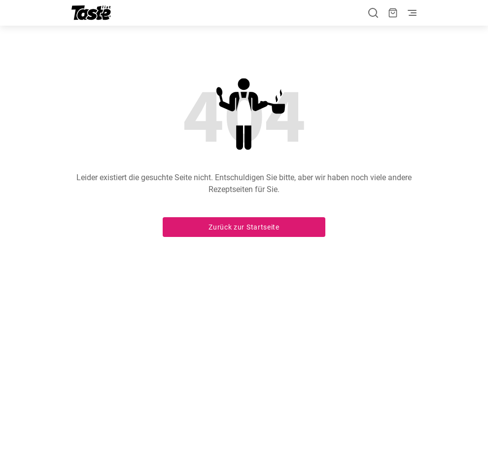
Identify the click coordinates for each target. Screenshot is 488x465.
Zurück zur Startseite (244, 227)
